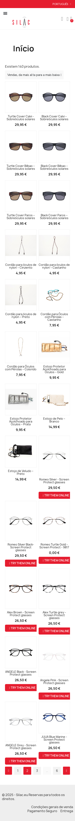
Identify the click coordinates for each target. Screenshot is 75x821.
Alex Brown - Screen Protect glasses (21, 613)
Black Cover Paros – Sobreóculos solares (54, 216)
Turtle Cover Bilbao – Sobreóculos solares (21, 167)
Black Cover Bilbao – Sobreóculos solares (54, 167)
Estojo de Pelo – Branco (54, 420)
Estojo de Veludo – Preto (20, 472)
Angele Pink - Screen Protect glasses (54, 681)
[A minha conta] (68, 19)
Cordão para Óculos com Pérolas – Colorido (20, 367)
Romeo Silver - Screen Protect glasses (54, 480)
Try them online (56, 495)
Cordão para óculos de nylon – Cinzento (20, 266)
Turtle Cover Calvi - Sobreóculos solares (21, 117)
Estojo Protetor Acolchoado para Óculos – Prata (20, 421)
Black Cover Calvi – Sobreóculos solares (54, 117)
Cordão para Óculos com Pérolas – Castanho (54, 317)
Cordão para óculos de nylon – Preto (20, 315)
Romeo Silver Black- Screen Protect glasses (21, 547)
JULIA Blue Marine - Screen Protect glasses (54, 739)
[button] (62, 19)
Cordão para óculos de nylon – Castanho (54, 266)
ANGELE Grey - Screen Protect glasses (20, 746)
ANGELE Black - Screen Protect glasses (20, 673)
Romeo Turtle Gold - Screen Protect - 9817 (54, 546)
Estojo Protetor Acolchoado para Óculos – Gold (54, 369)
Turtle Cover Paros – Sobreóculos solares (21, 216)
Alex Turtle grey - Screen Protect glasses (54, 615)
